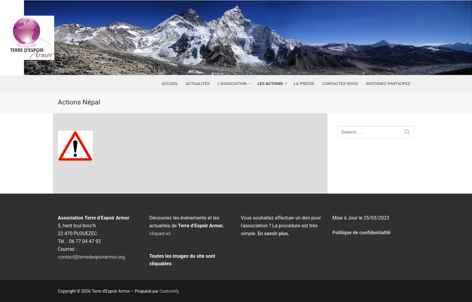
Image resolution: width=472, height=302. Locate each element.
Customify (169, 291)
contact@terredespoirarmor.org (91, 257)
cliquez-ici (160, 233)
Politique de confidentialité (361, 232)
